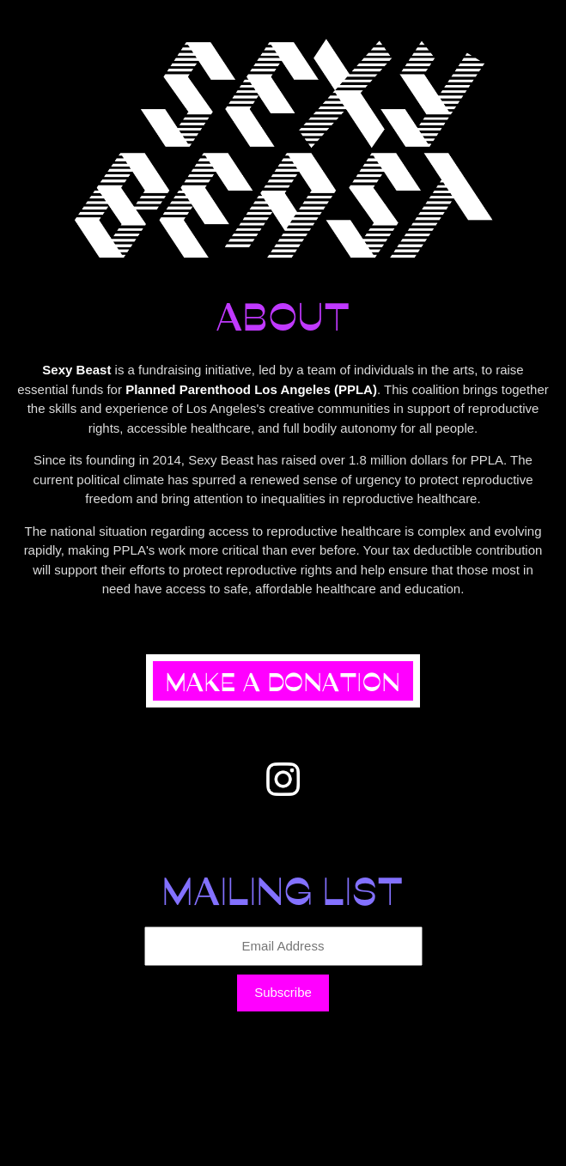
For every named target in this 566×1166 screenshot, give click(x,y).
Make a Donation (283, 680)
